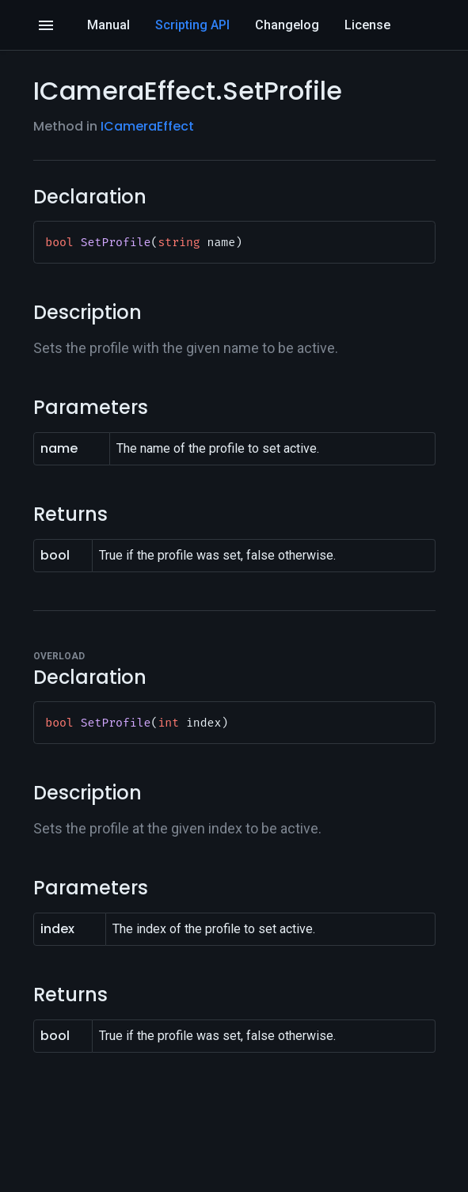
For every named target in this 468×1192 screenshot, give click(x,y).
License (367, 24)
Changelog (287, 24)
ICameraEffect (147, 126)
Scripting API (192, 24)
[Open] (46, 25)
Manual (108, 24)
